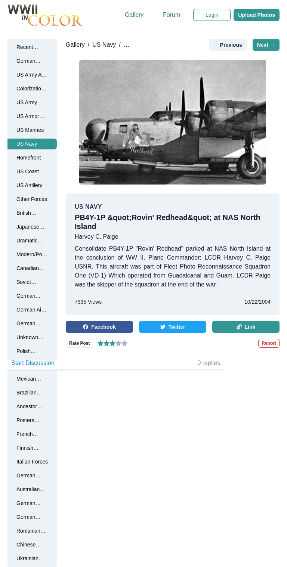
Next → (266, 45)
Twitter (172, 327)
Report (269, 343)
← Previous (227, 45)
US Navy (104, 44)
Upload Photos (256, 15)
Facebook (99, 327)
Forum (171, 15)
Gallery (134, 15)
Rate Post (79, 343)
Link (246, 327)
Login (212, 15)
